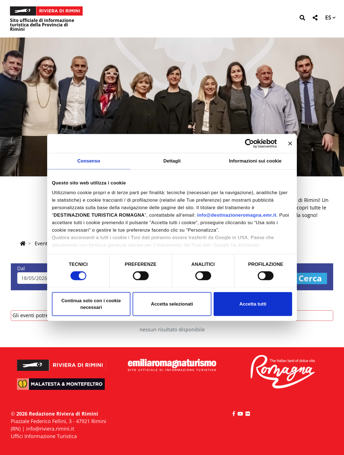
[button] (302, 18)
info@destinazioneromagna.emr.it (236, 215)
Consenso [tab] (88, 161)
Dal (21, 268)
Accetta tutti (252, 304)
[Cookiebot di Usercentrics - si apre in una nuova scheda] (252, 143)
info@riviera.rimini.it (50, 428)
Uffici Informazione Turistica (44, 436)
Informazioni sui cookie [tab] (255, 161)
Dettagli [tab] (172, 161)
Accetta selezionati (172, 304)
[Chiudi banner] (290, 143)
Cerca (310, 278)
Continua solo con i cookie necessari (91, 304)
